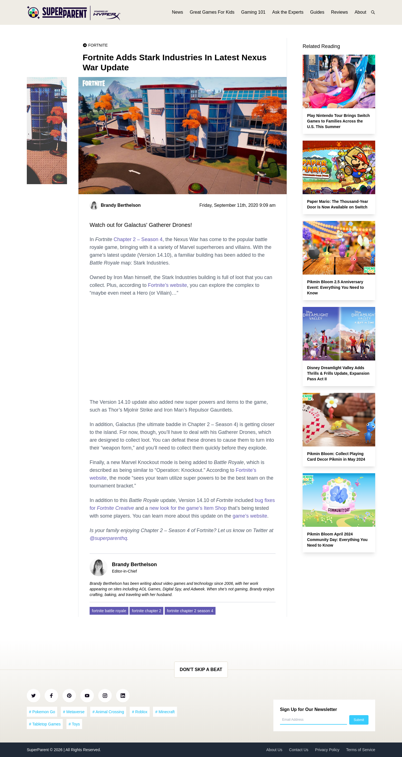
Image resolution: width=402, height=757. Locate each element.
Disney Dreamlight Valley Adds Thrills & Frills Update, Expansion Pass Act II (338, 373)
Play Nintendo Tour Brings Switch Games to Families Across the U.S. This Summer (338, 121)
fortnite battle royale (109, 611)
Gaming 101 (253, 13)
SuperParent (38, 750)
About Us (274, 750)
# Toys (74, 724)
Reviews (339, 13)
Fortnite (98, 45)
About (360, 13)
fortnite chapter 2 (146, 611)
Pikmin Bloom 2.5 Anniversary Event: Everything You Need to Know (335, 287)
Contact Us (298, 750)
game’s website (250, 516)
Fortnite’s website (167, 285)
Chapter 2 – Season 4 (138, 239)
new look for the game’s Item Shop (188, 508)
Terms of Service (360, 750)
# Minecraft (164, 712)
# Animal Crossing (108, 712)
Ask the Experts (287, 13)
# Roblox (139, 712)
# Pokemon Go (42, 712)
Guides (317, 13)
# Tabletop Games (45, 724)
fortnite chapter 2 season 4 (190, 611)
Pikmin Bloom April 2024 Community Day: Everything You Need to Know (337, 539)
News (177, 13)
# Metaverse (74, 712)
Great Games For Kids (212, 13)
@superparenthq (108, 538)
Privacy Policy (327, 750)
